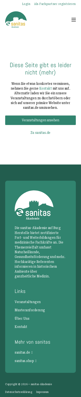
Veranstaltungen (28, 302)
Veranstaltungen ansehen (40, 120)
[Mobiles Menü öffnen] (73, 19)
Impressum (42, 392)
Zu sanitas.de (40, 133)
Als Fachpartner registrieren (55, 4)
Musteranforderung (30, 310)
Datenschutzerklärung (18, 392)
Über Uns (22, 318)
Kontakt (45, 88)
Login (26, 4)
